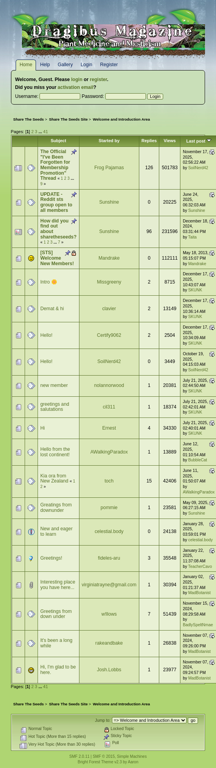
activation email (75, 87)
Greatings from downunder (56, 507)
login (77, 79)
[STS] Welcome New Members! (57, 258)
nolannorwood (109, 385)
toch (108, 481)
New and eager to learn (56, 531)
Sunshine (109, 202)
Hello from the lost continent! (55, 451)
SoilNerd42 (198, 168)
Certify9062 (109, 335)
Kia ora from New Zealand (54, 478)
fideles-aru (109, 558)
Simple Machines (132, 756)
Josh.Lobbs (109, 669)
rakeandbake (109, 643)
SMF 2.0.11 (79, 756)
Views (170, 140)
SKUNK (195, 290)
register (98, 79)
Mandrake (109, 258)
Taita (192, 237)
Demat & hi (52, 308)
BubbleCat (197, 460)
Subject (58, 140)
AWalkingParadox (109, 452)
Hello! (46, 335)
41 (45, 131)
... (40, 131)
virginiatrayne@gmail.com (109, 584)
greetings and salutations (54, 406)
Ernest (109, 428)
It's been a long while (56, 643)
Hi (42, 428)
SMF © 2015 (104, 756)
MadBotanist (199, 593)
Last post (198, 141)
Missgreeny (109, 282)
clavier (109, 308)
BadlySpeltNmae (198, 625)
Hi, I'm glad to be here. (58, 669)
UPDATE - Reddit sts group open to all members (56, 202)
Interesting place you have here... (57, 584)
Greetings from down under (56, 614)
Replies (149, 140)
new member (54, 385)
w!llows (109, 614)
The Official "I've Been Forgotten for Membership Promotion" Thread (55, 165)
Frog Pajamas (109, 167)
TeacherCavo (200, 566)
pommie (109, 507)
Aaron (133, 762)
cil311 (109, 407)
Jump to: (103, 720)
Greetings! (51, 558)
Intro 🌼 (48, 282)
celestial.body (109, 531)
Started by (109, 140)
